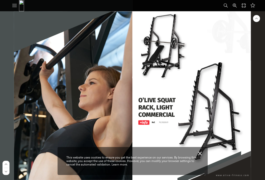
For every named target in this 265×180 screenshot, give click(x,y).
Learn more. (120, 164)
